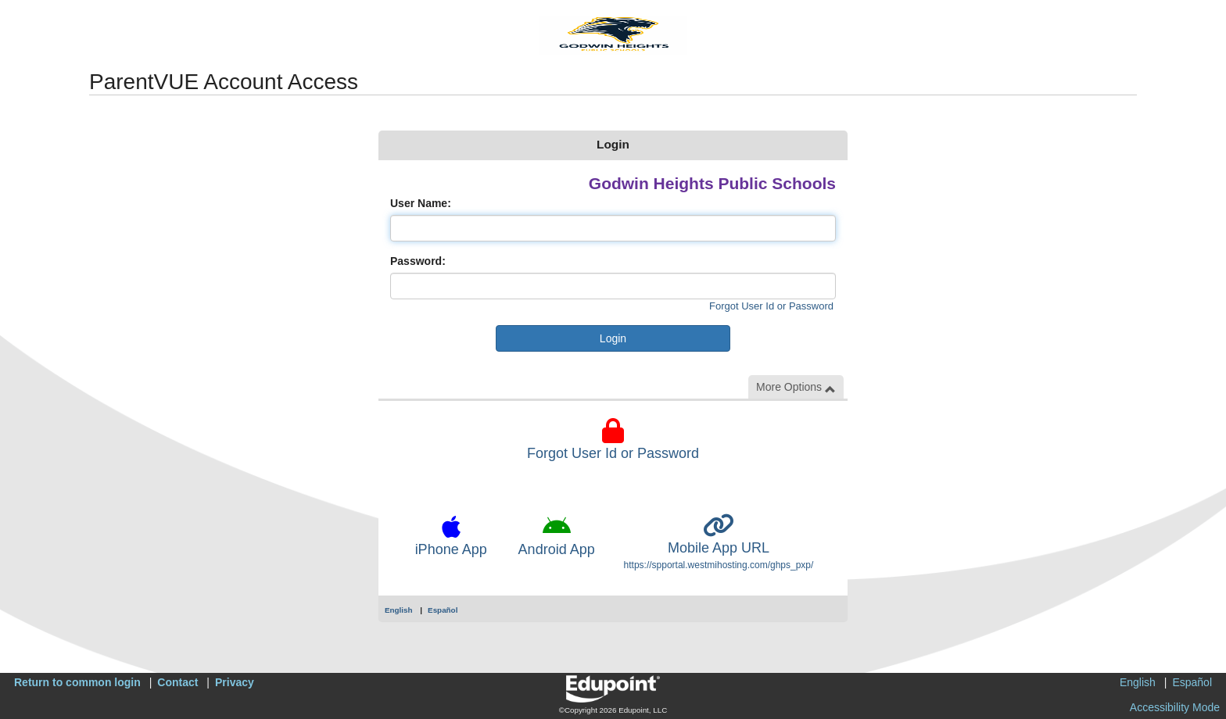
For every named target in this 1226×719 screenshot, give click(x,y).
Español (442, 610)
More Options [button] (796, 387)
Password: (418, 261)
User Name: (420, 203)
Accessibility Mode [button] (1175, 707)
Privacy (234, 682)
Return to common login (77, 682)
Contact (177, 682)
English (399, 610)
